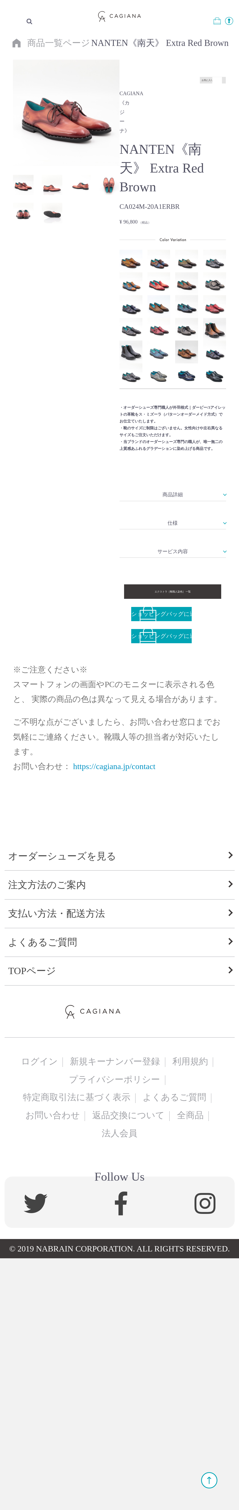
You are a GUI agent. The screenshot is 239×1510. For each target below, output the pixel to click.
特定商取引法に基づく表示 (76, 1349)
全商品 (190, 1367)
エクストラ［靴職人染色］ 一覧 (172, 801)
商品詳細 (172, 600)
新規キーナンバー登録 (115, 1313)
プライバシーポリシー (114, 1331)
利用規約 (190, 1313)
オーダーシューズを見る (62, 1107)
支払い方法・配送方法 (56, 1165)
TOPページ (32, 1222)
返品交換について (128, 1367)
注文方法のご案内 (47, 1136)
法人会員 (119, 1385)
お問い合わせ (52, 1367)
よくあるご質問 (42, 1194)
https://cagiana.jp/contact (114, 1000)
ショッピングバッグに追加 (161, 837)
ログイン (39, 1313)
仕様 (172, 666)
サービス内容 (172, 733)
